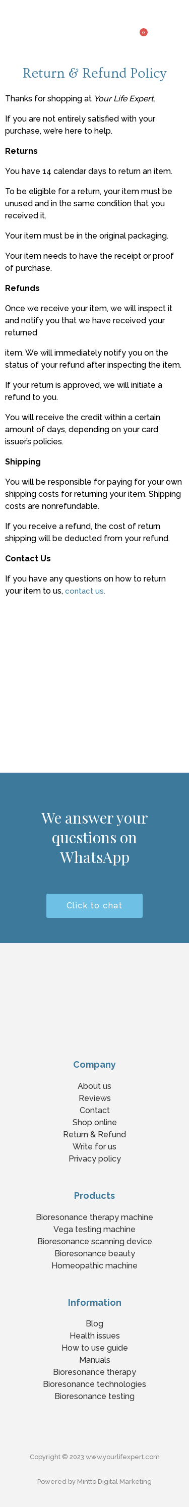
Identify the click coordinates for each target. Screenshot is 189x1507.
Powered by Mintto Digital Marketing (94, 1481)
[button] (181, 29)
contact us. (85, 591)
